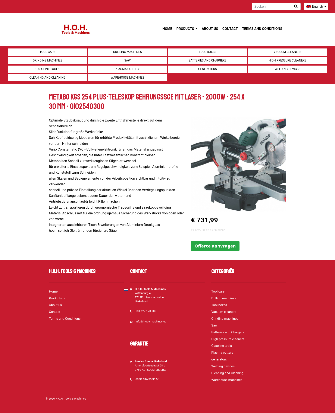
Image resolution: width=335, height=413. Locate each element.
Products (185, 29)
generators (207, 69)
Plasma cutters (127, 69)
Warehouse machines (127, 77)
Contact (230, 29)
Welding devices (287, 69)
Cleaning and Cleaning (47, 77)
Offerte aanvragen (215, 246)
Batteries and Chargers (207, 60)
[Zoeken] (276, 6)
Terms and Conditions (262, 29)
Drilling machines (127, 52)
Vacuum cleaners (287, 52)
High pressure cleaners (287, 60)
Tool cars (47, 52)
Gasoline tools (47, 69)
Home (167, 29)
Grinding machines (47, 60)
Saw (127, 60)
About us (210, 29)
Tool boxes (207, 52)
